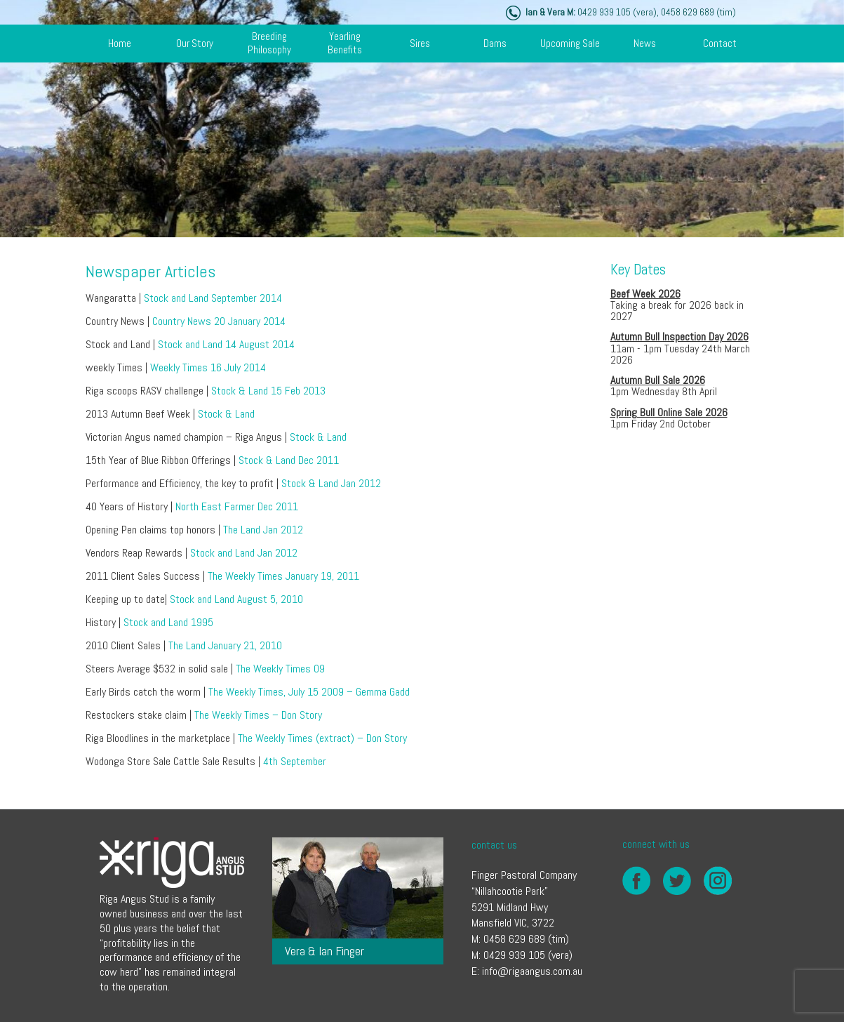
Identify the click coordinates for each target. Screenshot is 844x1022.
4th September (294, 761)
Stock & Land (226, 413)
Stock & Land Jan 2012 (331, 483)
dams (495, 43)
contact (720, 43)
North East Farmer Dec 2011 (236, 506)
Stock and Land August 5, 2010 (236, 599)
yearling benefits (345, 42)
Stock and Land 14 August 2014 (226, 344)
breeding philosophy (269, 42)
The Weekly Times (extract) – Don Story (322, 738)
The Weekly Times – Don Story (258, 715)
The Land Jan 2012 (261, 529)
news (645, 43)
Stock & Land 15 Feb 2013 (268, 390)
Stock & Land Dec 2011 (289, 460)
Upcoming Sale (570, 43)
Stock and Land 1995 (168, 622)
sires (420, 43)
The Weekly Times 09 (280, 668)
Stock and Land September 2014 (213, 298)
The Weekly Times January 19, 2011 (283, 576)
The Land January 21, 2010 (225, 645)
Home (119, 43)
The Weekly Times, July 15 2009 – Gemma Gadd (309, 691)
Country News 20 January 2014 (219, 321)
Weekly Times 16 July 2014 (208, 367)
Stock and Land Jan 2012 (243, 552)
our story (194, 43)
